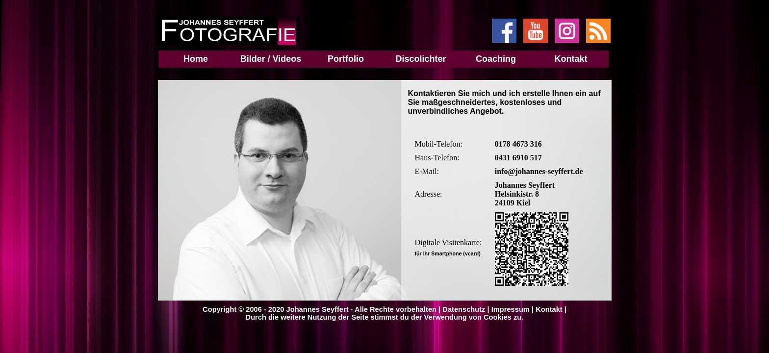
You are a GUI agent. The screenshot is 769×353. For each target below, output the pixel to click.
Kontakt (549, 309)
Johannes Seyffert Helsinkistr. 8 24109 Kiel (525, 194)
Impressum (510, 309)
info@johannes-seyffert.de (539, 171)
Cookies (498, 317)
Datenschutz (463, 309)
